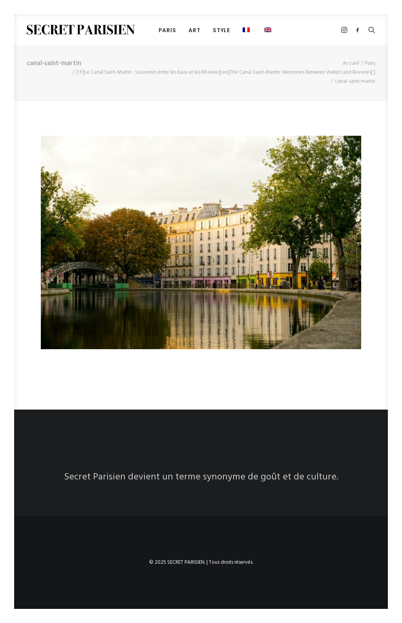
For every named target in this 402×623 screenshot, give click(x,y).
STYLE (221, 30)
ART (194, 30)
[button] (247, 29)
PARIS (167, 30)
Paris (370, 63)
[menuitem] (167, 30)
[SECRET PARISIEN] (81, 30)
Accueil (351, 63)
